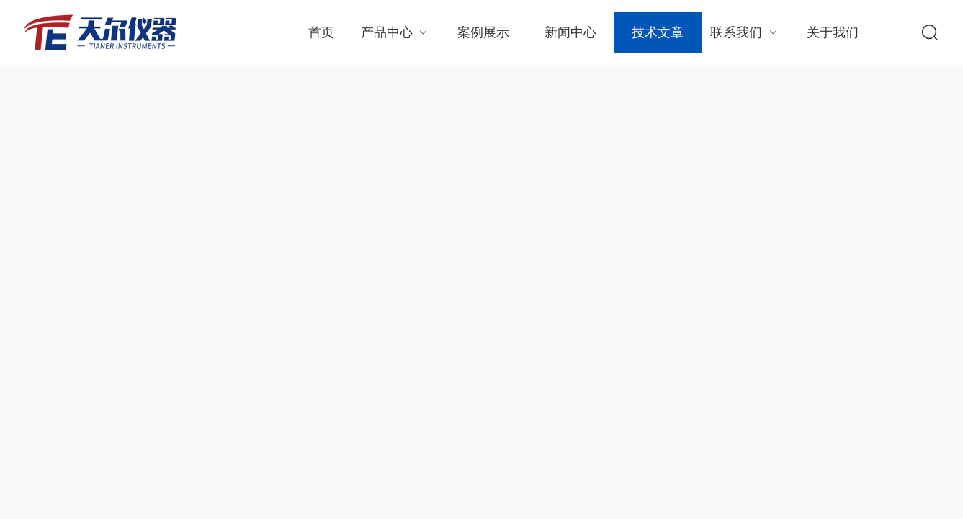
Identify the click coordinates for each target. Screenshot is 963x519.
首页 (321, 32)
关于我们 (833, 32)
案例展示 (483, 32)
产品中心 (396, 32)
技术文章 (658, 32)
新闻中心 (570, 32)
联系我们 (745, 32)
